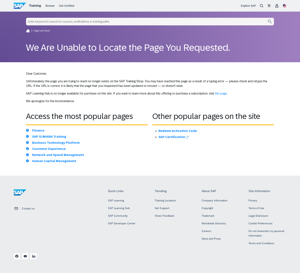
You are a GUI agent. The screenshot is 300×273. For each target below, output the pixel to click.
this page (221, 93)
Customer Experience (49, 148)
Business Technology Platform (56, 142)
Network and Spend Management (58, 155)
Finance (38, 130)
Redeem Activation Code (177, 130)
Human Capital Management (54, 161)
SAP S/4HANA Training (49, 136)
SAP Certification (173, 137)
